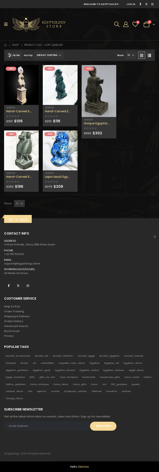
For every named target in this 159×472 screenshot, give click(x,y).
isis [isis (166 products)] (104, 384)
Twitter (18, 286)
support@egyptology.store (22, 263)
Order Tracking (14, 311)
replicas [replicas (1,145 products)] (41, 391)
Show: (120, 55)
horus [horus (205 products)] (94, 384)
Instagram (28, 286)
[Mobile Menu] (7, 24)
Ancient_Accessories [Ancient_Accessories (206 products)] (18, 355)
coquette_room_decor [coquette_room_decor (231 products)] (72, 363)
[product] (21, 85)
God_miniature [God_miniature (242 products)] (69, 377)
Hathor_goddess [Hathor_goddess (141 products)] (16, 384)
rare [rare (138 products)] (30, 391)
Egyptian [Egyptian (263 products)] (95, 363)
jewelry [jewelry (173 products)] (136, 384)
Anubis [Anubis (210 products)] (24, 363)
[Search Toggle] (117, 24)
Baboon (10, 107)
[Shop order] (49, 55)
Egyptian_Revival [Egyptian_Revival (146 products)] (65, 370)
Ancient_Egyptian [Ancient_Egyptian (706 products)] (109, 355)
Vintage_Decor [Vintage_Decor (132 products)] (14, 398)
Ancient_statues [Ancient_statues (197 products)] (133, 355)
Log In (131, 4)
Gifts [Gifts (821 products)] (32, 377)
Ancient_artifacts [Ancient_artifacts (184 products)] (63, 355)
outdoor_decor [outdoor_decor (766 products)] (14, 391)
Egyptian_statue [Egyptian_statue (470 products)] (89, 370)
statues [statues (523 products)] (126, 391)
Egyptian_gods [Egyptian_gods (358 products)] (42, 370)
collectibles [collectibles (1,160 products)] (47, 363)
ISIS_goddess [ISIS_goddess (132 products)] (119, 384)
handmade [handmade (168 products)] (88, 377)
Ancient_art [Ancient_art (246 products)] (41, 355)
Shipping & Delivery (17, 316)
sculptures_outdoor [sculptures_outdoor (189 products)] (75, 391)
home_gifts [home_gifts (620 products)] (80, 384)
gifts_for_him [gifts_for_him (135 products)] (47, 377)
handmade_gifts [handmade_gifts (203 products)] (110, 377)
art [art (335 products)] (34, 363)
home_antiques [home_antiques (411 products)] (39, 384)
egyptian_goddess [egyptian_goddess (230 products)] (17, 370)
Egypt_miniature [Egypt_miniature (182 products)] (15, 377)
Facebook (9, 286)
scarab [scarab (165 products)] (55, 391)
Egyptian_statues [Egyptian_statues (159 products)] (113, 370)
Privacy (9, 336)
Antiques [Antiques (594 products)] (11, 363)
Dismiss (83, 467)
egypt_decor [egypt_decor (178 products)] (136, 370)
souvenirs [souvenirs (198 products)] (111, 391)
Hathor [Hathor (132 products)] (147, 377)
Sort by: (28, 55)
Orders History (13, 321)
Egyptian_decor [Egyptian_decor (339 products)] (133, 363)
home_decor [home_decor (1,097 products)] (60, 384)
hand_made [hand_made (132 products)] (131, 377)
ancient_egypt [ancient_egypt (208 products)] (86, 355)
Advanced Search (16, 326)
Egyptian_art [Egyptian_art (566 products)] (111, 363)
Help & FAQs (12, 306)
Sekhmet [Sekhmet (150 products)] (96, 391)
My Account (11, 331)
